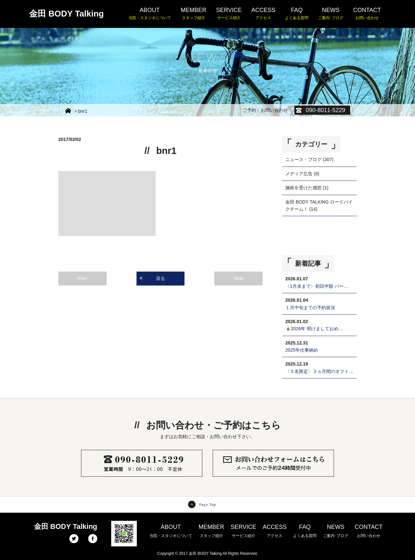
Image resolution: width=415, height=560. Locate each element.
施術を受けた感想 (303, 187)
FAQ (296, 14)
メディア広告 (299, 173)
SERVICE (229, 14)
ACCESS (263, 14)
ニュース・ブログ (303, 159)
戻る (160, 278)
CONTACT (367, 14)
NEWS (330, 14)
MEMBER (194, 14)
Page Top (207, 504)
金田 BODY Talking (66, 13)
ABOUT (149, 14)
